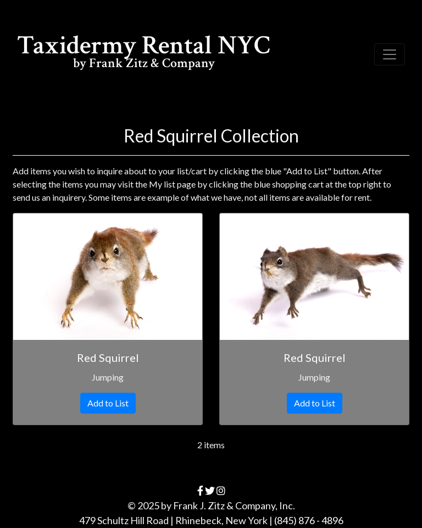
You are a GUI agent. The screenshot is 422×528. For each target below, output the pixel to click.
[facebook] (200, 491)
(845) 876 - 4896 (308, 520)
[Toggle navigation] (389, 54)
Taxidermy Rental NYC (143, 54)
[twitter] (210, 491)
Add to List (108, 403)
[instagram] (220, 491)
